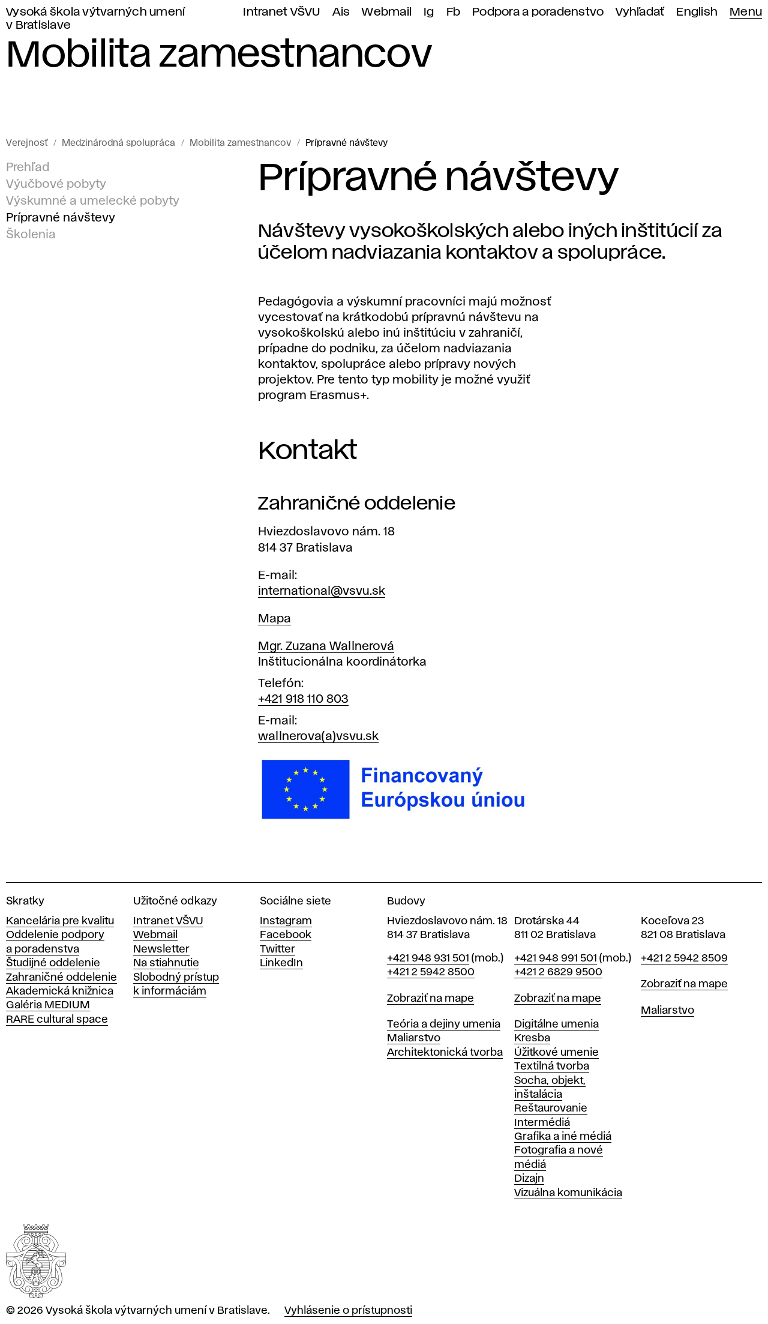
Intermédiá (542, 1123)
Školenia (31, 234)
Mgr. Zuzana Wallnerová (326, 646)
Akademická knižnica (59, 991)
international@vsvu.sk (321, 591)
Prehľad (27, 167)
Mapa (274, 618)
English (697, 12)
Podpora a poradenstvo (538, 12)
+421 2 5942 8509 (684, 958)
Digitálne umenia (556, 1024)
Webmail (387, 12)
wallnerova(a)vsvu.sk (318, 736)
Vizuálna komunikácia (568, 1193)
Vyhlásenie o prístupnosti (348, 1311)
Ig (429, 12)
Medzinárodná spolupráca (118, 143)
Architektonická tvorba (445, 1053)
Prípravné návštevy (346, 143)
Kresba (532, 1038)
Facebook (285, 935)
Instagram (286, 921)
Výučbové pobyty (56, 184)
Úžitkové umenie (556, 1053)
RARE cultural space (57, 1020)
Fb (453, 12)
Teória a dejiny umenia (443, 1024)
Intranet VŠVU (281, 12)
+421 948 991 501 (555, 958)
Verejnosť (26, 143)
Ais (341, 12)
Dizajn (529, 1179)
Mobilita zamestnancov (240, 143)
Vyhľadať (640, 12)
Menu (746, 12)
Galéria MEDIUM (48, 1005)
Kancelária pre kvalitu (60, 921)
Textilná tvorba (551, 1066)
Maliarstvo (413, 1038)
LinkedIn (281, 963)
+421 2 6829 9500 (558, 972)
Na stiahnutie (166, 963)
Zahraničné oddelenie (61, 977)
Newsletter (161, 949)
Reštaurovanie (550, 1108)
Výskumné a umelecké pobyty (92, 201)
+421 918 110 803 (303, 699)
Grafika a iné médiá (562, 1137)
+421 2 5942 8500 (431, 972)
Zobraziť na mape (430, 999)
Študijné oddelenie (53, 963)
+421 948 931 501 (428, 958)
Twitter (277, 949)
